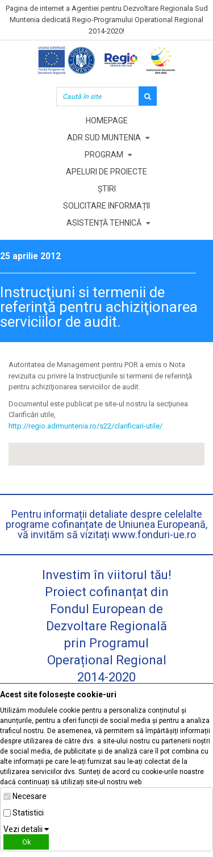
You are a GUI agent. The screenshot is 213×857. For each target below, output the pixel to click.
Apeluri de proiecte (106, 171)
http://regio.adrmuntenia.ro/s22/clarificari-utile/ (85, 426)
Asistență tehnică (103, 222)
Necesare (29, 796)
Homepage (107, 120)
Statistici (28, 812)
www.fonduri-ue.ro (154, 534)
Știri (107, 188)
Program (104, 154)
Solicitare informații (106, 205)
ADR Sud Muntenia (104, 137)
